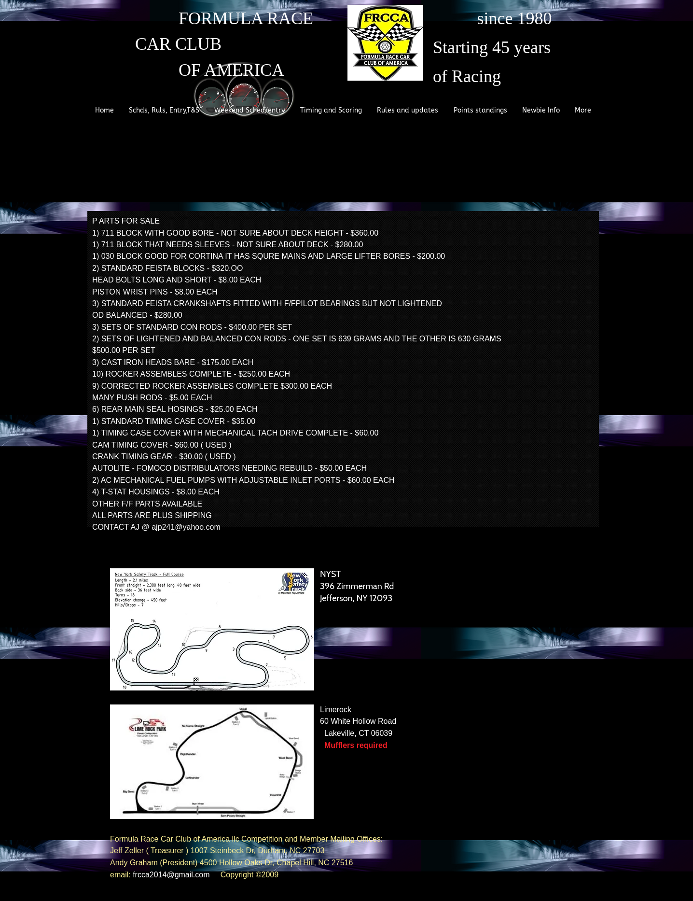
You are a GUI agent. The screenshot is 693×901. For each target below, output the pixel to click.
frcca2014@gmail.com (171, 875)
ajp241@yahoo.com (186, 527)
